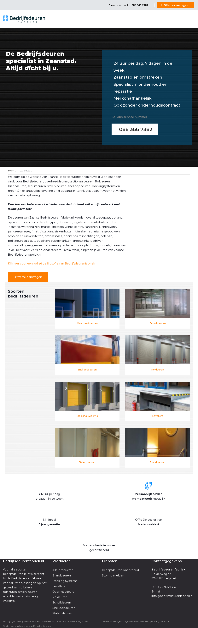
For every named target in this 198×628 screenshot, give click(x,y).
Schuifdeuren (158, 322)
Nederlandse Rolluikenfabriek (35, 625)
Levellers (157, 415)
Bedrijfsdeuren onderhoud (120, 569)
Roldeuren (157, 369)
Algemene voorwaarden (136, 621)
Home (12, 170)
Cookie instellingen (112, 621)
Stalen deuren (87, 461)
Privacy (155, 621)
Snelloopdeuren (87, 369)
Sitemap (165, 621)
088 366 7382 (139, 5)
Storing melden (113, 575)
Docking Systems (87, 415)
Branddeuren (158, 461)
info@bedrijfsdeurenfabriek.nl (172, 595)
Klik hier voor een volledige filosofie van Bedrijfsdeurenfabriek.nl (53, 263)
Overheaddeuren (87, 322)
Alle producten (62, 569)
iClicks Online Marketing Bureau (72, 621)
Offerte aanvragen (176, 5)
